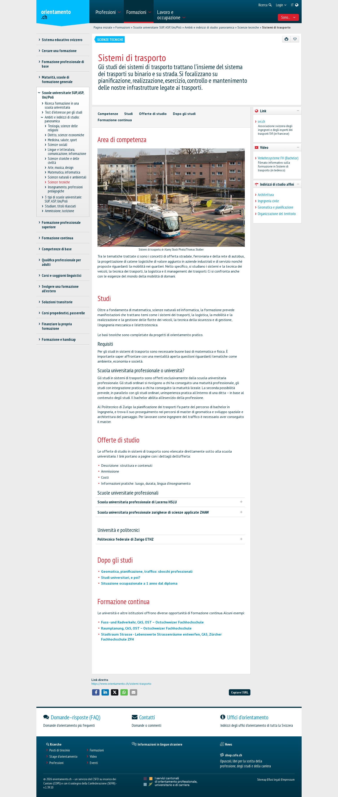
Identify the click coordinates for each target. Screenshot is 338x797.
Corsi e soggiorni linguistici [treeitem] (62, 275)
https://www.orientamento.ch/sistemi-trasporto (121, 684)
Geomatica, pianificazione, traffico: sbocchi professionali (146, 571)
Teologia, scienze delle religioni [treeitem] (63, 128)
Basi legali (274, 779)
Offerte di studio (153, 113)
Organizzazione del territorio (277, 213)
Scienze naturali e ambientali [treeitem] (67, 177)
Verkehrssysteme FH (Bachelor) (278, 158)
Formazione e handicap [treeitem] (59, 339)
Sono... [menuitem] (288, 17)
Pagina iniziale (103, 27)
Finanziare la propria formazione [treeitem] (57, 326)
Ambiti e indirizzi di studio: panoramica (209, 27)
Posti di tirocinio (59, 750)
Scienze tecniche (248, 27)
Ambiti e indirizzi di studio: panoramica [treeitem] (62, 119)
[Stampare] (286, 39)
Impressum (288, 779)
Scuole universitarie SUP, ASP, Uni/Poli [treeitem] (63, 95)
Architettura (266, 194)
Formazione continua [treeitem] (57, 238)
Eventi (94, 763)
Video (93, 756)
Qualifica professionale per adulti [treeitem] (61, 262)
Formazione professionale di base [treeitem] (63, 64)
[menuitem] (108, 11)
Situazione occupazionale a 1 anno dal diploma (139, 583)
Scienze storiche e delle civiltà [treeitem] (64, 160)
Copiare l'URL (239, 692)
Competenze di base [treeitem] (57, 249)
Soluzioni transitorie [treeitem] (57, 301)
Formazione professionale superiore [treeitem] (61, 224)
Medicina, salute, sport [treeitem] (62, 140)
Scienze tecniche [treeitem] (59, 182)
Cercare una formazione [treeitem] (59, 50)
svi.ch (261, 121)
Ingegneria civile (268, 201)
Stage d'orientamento (63, 756)
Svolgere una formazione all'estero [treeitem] (60, 288)
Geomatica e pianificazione (275, 207)
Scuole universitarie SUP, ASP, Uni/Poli (157, 27)
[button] (96, 692)
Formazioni (122, 27)
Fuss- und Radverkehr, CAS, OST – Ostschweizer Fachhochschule (152, 622)
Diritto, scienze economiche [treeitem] (66, 135)
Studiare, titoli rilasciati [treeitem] (60, 206)
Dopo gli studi (184, 113)
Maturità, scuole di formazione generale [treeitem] (57, 79)
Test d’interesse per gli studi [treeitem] (63, 112)
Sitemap (261, 779)
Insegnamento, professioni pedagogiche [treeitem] (65, 189)
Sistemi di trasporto (276, 27)
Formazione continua (115, 120)
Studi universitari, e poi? (120, 577)
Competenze (108, 113)
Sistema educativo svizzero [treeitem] (62, 39)
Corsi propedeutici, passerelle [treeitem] (63, 312)
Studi (128, 113)
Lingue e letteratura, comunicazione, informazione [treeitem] (67, 151)
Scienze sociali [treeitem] (57, 144)
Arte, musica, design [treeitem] (61, 167)
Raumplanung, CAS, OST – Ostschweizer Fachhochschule (146, 628)
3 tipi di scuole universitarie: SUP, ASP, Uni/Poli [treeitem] (63, 199)
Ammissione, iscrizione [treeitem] (59, 211)
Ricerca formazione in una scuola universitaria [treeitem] (62, 105)
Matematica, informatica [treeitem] (64, 172)
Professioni (56, 763)
